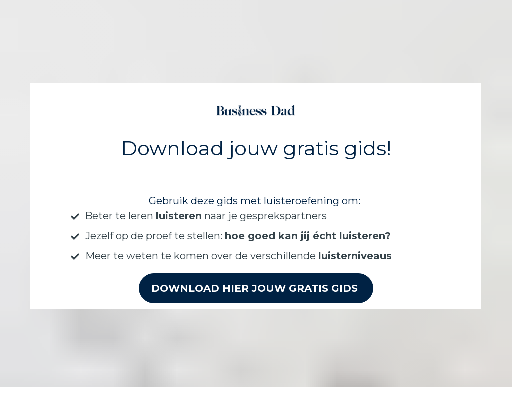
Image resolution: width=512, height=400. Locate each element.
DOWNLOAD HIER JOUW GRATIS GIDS (256, 285)
